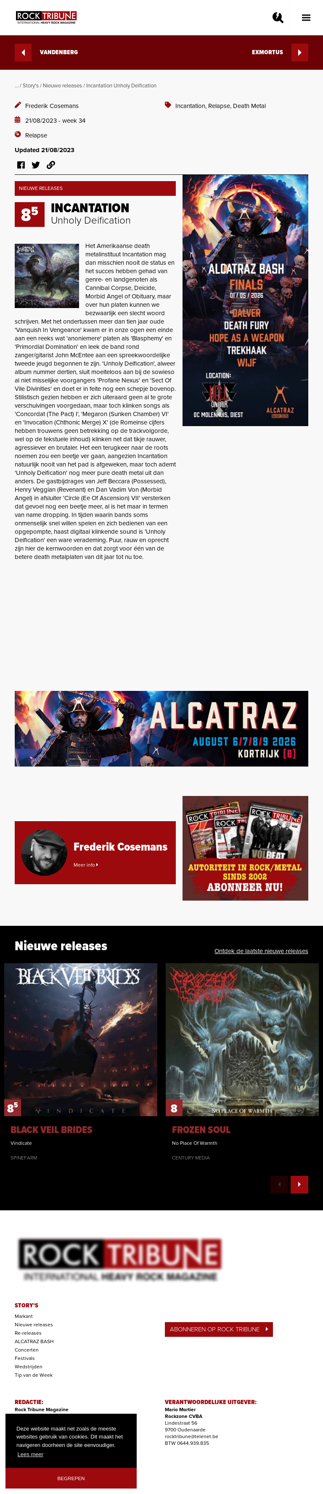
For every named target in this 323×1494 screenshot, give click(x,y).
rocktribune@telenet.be (191, 1436)
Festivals (25, 1358)
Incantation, (191, 106)
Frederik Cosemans (52, 106)
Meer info (86, 865)
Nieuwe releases (62, 85)
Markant (24, 1316)
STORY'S (26, 1306)
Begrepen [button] (71, 1478)
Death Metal (249, 106)
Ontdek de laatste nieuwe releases (261, 951)
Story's (31, 85)
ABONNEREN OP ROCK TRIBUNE (219, 1329)
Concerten (27, 1350)
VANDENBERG (46, 52)
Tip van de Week (34, 1375)
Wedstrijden (28, 1367)
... (17, 85)
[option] (80, 1062)
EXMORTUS (280, 52)
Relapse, (220, 106)
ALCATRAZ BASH (34, 1341)
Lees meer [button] (30, 1454)
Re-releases (28, 1333)
